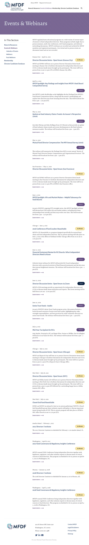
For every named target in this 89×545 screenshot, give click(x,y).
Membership (56, 8)
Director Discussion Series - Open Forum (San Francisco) (53, 169)
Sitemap (70, 534)
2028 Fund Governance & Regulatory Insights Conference (54, 490)
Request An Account (45, 3)
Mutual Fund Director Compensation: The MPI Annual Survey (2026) (58, 143)
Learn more (36, 73)
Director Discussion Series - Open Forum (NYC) (50, 376)
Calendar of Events (12, 51)
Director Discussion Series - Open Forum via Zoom (51, 284)
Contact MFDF (72, 524)
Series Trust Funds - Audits (42, 306)
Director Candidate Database (70, 8)
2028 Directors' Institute (42, 473)
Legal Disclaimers (73, 527)
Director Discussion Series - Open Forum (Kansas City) (53, 60)
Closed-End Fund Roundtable (43, 402)
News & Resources (34, 8)
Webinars (9, 54)
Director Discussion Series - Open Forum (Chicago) (51, 352)
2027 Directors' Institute (42, 427)
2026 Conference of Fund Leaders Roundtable (49, 229)
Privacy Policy (72, 531)
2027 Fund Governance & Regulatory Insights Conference (54, 444)
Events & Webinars (46, 8)
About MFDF (34, 3)
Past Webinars (11, 57)
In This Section (11, 40)
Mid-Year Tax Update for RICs (44, 330)
